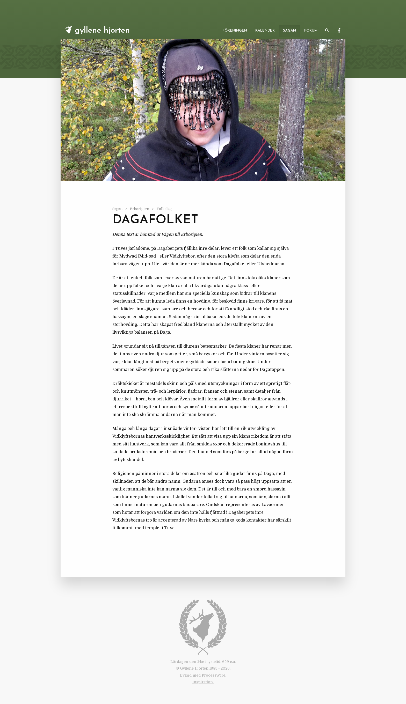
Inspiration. (203, 682)
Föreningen (234, 31)
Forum (310, 31)
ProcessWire (213, 675)
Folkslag (164, 209)
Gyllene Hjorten (96, 30)
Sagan (289, 31)
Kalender (265, 31)
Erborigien (140, 209)
